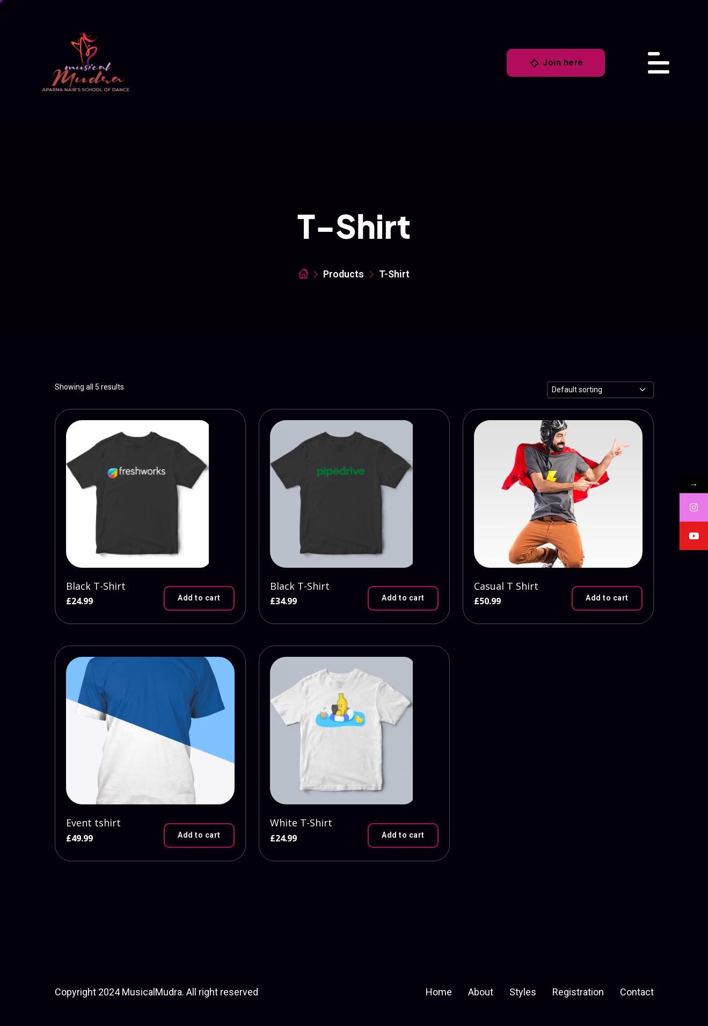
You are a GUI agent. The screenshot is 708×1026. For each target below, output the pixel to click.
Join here (556, 63)
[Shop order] (600, 390)
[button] (199, 598)
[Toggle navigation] (658, 63)
